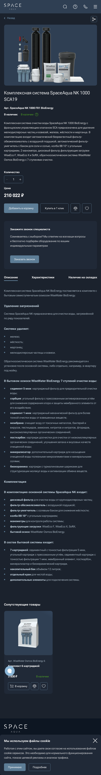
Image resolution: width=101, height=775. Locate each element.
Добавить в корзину (21, 208)
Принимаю (15, 767)
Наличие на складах (82, 277)
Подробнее (39, 767)
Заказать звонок (24, 259)
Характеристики (43, 277)
